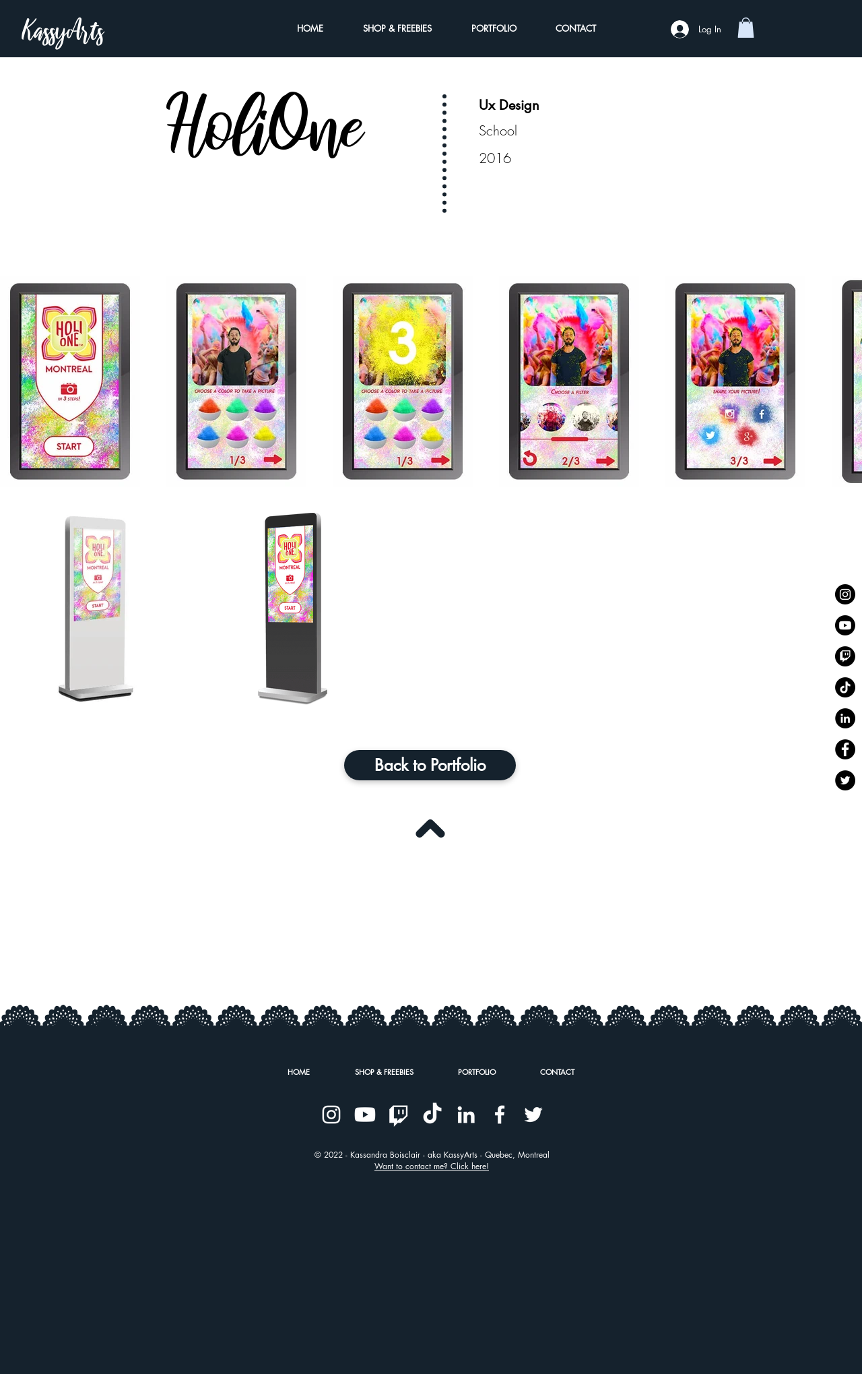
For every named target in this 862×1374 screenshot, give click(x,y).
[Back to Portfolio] (430, 765)
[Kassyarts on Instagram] (845, 594)
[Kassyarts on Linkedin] (845, 718)
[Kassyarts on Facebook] (845, 749)
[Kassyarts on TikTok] (845, 687)
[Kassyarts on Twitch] (845, 656)
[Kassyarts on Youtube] (845, 625)
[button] (745, 28)
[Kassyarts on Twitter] (845, 780)
